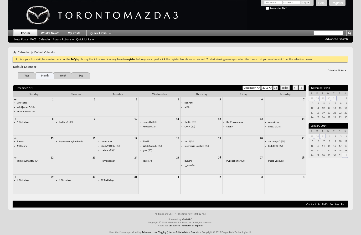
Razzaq (21, 141)
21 (303, 138)
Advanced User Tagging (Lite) (157, 232)
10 (135, 118)
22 (52, 157)
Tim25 (146, 141)
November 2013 (320, 88)
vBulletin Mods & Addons (187, 232)
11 (177, 118)
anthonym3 (274, 141)
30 (94, 177)
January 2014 (319, 125)
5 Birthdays (23, 122)
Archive (334, 204)
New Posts (21, 39)
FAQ (33, 39)
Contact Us (313, 204)
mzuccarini (106, 141)
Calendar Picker (336, 70)
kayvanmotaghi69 (68, 141)
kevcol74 (147, 160)
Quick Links (83, 39)
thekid (188, 122)
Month (45, 75)
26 (219, 157)
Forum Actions (62, 39)
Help (321, 3)
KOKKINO (273, 146)
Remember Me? (276, 8)
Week (63, 75)
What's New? (50, 33)
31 (135, 177)
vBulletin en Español (192, 225)
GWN (187, 126)
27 (261, 157)
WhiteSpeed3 (150, 146)
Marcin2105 (23, 111)
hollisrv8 (63, 122)
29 (52, 177)
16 (94, 138)
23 (94, 157)
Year (27, 75)
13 (261, 118)
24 (135, 157)
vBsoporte (174, 225)
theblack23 (107, 150)
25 (177, 157)
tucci (187, 141)
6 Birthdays (23, 180)
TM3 (325, 204)
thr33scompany (235, 122)
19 (219, 138)
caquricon (273, 122)
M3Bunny (22, 146)
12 (219, 118)
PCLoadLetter (234, 160)
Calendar (44, 39)
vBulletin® (187, 219)
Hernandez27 (108, 160)
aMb (187, 107)
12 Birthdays (107, 180)
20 (261, 138)
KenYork (189, 102)
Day (81, 75)
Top (343, 204)
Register (337, 3)
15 (52, 138)
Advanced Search (336, 39)
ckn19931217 (108, 146)
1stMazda (22, 102)
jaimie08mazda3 (26, 160)
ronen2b (147, 122)
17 (135, 138)
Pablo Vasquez (276, 160)
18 (177, 138)
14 (303, 118)
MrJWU (147, 126)
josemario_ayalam (194, 146)
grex (145, 150)
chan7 (230, 126)
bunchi (188, 160)
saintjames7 (23, 107)
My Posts (74, 33)
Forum (25, 33)
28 (303, 157)
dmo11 (272, 126)
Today (285, 87)
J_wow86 (190, 165)
